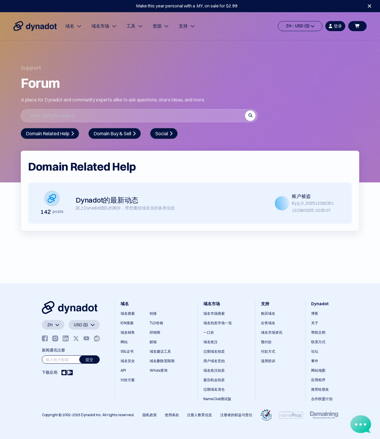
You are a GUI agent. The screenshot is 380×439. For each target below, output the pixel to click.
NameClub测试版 (217, 399)
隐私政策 (149, 415)
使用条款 (172, 415)
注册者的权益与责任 (236, 415)
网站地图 (318, 370)
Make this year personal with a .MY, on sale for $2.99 (187, 6)
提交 (89, 359)
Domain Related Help (50, 133)
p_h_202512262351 (315, 203)
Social (163, 133)
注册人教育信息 (199, 415)
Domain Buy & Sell (115, 133)
